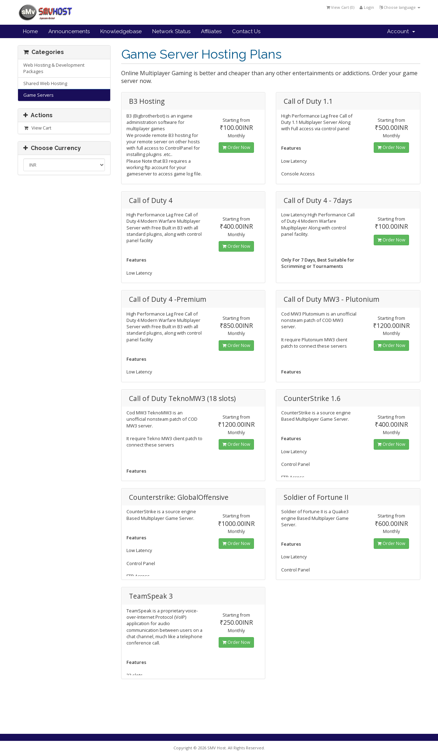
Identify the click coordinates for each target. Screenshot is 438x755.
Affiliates (211, 31)
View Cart (37, 128)
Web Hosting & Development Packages (53, 68)
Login (367, 7)
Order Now (236, 147)
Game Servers (38, 95)
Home (30, 31)
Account (401, 31)
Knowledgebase (121, 31)
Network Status (171, 31)
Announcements (69, 31)
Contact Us (246, 31)
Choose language (399, 7)
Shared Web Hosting (45, 83)
